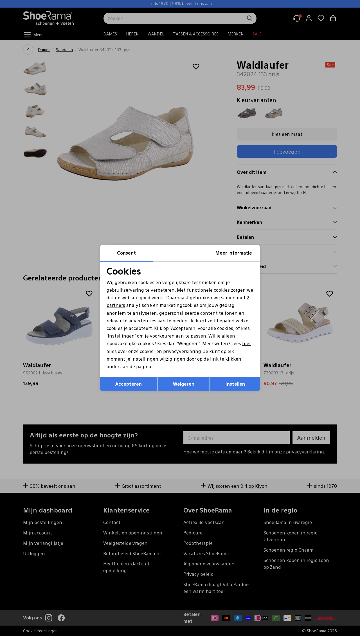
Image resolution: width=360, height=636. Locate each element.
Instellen (235, 384)
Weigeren (183, 384)
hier (246, 343)
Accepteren (128, 384)
